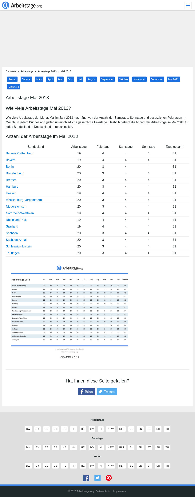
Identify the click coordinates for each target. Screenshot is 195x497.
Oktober (123, 79)
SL (131, 429)
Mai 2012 (173, 79)
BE (46, 429)
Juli (80, 79)
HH (73, 429)
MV (92, 429)
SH (158, 429)
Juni (70, 79)
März (39, 79)
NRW (110, 429)
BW (28, 429)
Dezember (156, 79)
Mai (60, 79)
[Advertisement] (97, 40)
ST (149, 429)
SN (140, 429)
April (50, 79)
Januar (12, 79)
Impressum (119, 491)
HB (64, 429)
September (107, 79)
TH (167, 429)
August (92, 79)
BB (55, 429)
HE (83, 429)
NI (100, 429)
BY (37, 429)
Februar (26, 79)
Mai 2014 (14, 86)
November (139, 79)
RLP (121, 429)
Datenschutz (103, 491)
